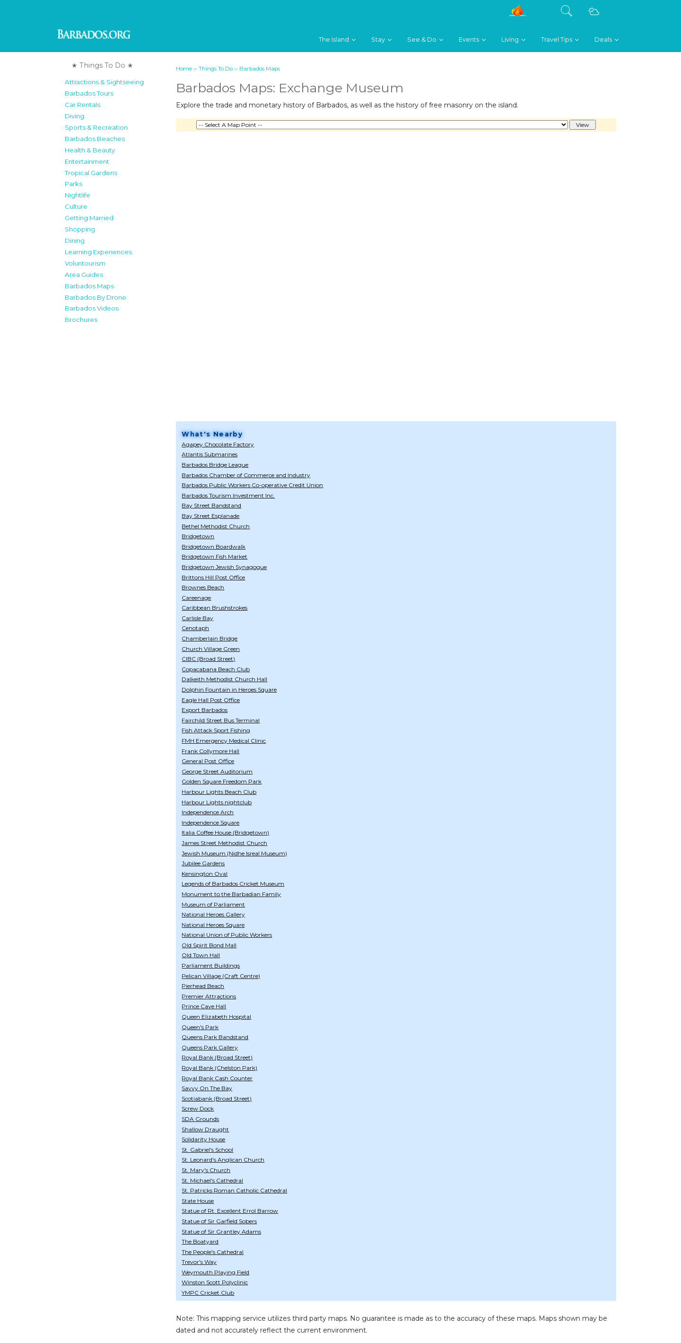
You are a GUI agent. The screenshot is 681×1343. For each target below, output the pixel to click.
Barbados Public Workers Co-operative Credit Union (252, 485)
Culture (76, 206)
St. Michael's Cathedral (212, 1180)
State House (198, 1200)
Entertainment (87, 161)
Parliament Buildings (211, 965)
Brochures (81, 319)
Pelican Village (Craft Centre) (221, 975)
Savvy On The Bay (207, 1088)
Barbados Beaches (95, 138)
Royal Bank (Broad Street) (217, 1057)
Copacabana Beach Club (216, 669)
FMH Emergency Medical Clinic (224, 740)
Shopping (80, 229)
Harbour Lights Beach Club (219, 791)
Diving (74, 116)
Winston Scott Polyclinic (215, 1282)
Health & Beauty (90, 150)
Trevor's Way (199, 1261)
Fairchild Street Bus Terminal (221, 720)
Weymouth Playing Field (215, 1272)
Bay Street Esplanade (210, 515)
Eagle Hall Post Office (211, 699)
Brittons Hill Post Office (213, 577)
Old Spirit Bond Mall (209, 945)
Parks (73, 183)
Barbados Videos (92, 308)
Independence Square (210, 822)
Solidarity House (203, 1139)
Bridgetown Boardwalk (213, 546)
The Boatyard (200, 1241)
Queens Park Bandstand (215, 1037)
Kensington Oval (204, 873)
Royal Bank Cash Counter (217, 1078)
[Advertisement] (117, 471)
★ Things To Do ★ (102, 65)
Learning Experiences (98, 252)
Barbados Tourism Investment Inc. (228, 495)
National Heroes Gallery (213, 914)
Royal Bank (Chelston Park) (219, 1067)
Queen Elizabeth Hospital (216, 1016)
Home (184, 68)
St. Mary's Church (206, 1170)
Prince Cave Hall (204, 1006)
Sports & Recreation (96, 127)
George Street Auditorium (217, 771)
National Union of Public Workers (227, 934)
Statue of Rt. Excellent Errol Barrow (230, 1210)
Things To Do (216, 68)
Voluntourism (85, 263)
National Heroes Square (213, 924)
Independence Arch (208, 812)
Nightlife (77, 195)
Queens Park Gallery (210, 1047)
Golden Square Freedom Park (222, 781)
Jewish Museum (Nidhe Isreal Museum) (234, 853)
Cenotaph (195, 627)
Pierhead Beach (203, 985)
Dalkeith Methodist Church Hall (224, 679)
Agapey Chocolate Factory (218, 444)
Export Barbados (204, 709)
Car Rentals (82, 104)
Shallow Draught (205, 1129)
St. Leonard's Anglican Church (223, 1159)
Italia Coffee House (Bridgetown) (225, 832)
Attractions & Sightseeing (104, 82)
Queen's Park (200, 1027)
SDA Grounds (200, 1118)
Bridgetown (198, 536)
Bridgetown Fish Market (214, 556)
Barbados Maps (89, 286)
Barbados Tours (89, 93)
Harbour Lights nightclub (217, 802)
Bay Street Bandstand (211, 505)
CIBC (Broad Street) (208, 658)
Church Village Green (211, 648)
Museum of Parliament (213, 904)
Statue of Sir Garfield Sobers (219, 1221)
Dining (75, 240)
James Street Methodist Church (224, 842)
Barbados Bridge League (215, 464)
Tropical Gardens (91, 173)
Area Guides (84, 274)
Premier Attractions (209, 996)
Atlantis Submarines (209, 454)
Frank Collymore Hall (210, 751)
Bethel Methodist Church (216, 526)
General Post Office (208, 761)
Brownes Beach (203, 587)
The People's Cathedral (213, 1251)
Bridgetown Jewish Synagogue (224, 566)
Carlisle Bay (197, 618)
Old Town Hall (201, 955)
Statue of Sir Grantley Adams (221, 1231)
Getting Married (89, 218)
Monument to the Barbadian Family (231, 894)
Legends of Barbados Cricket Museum (233, 883)
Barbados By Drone (95, 297)
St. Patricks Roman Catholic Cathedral (234, 1190)
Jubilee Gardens (203, 863)
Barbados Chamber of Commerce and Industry (246, 475)
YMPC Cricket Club (208, 1292)
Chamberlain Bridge (209, 638)
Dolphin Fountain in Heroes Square (229, 689)
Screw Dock (198, 1108)
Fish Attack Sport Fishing (216, 730)
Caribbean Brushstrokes (214, 607)
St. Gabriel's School (207, 1149)
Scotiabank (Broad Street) (217, 1098)
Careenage (196, 597)
